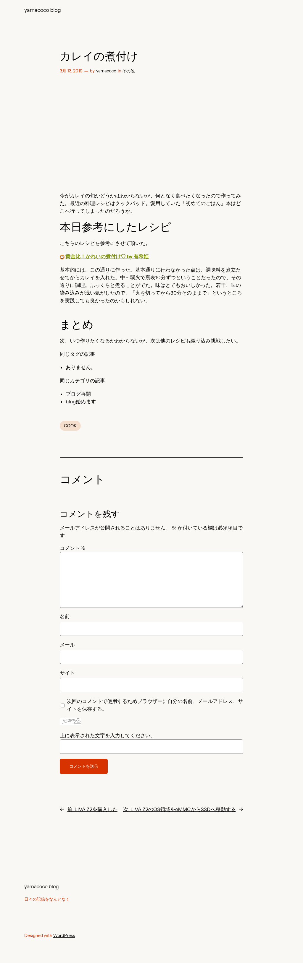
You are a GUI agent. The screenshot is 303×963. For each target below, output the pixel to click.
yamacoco (106, 71)
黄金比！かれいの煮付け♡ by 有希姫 (107, 256)
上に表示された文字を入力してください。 (107, 735)
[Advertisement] (151, 131)
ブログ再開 (78, 394)
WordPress (64, 935)
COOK (70, 425)
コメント (73, 548)
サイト (67, 673)
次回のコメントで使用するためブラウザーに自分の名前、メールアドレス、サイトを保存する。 (155, 705)
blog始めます (81, 402)
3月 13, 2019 (71, 71)
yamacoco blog (42, 10)
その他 (128, 71)
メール (67, 645)
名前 (65, 616)
